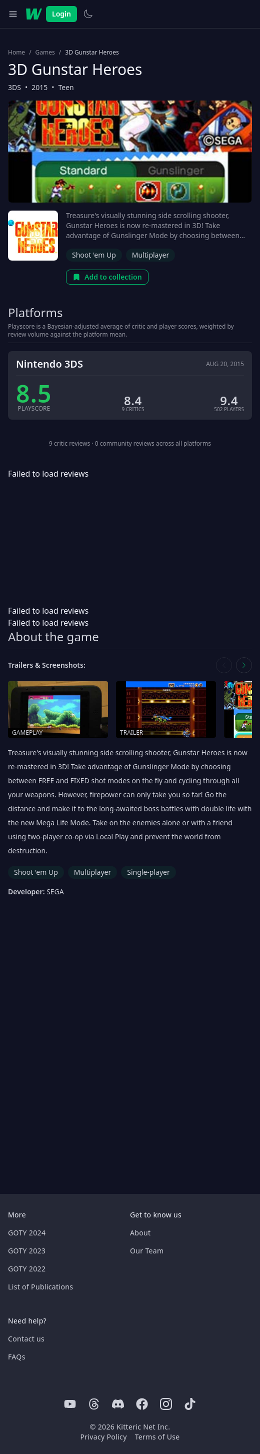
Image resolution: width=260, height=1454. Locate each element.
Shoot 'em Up (94, 255)
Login (61, 14)
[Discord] (118, 1404)
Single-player (148, 872)
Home (16, 53)
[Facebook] (142, 1404)
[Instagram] (166, 1404)
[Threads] (94, 1404)
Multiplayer (151, 255)
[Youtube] (70, 1404)
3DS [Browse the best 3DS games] (14, 87)
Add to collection (107, 277)
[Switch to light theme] (88, 14)
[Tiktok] (190, 1404)
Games (45, 53)
